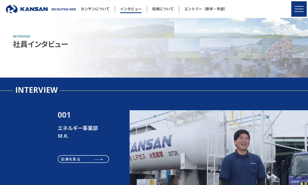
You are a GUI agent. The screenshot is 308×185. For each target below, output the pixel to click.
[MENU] (299, 9)
